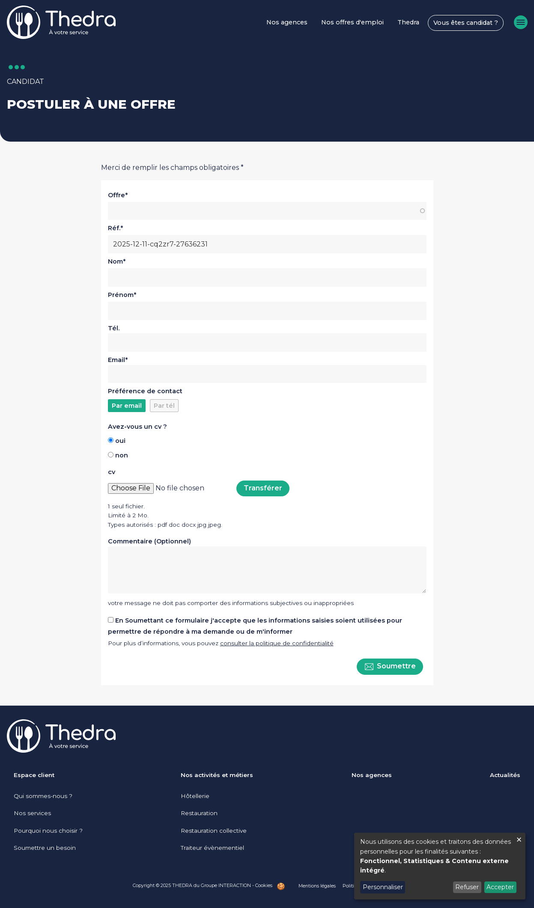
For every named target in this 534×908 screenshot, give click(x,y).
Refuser (467, 887)
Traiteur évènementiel (212, 847)
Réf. (114, 228)
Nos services (32, 813)
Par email (127, 405)
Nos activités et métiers (217, 775)
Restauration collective (214, 830)
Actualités (505, 775)
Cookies (263, 885)
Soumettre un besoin (45, 847)
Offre (116, 195)
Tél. (113, 328)
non (121, 455)
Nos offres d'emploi (352, 22)
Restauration (199, 813)
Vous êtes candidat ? (465, 23)
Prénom (121, 295)
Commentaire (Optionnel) (149, 541)
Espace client (34, 775)
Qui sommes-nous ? (43, 795)
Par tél (164, 405)
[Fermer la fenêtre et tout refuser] (519, 838)
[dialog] (439, 866)
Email (116, 360)
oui (120, 441)
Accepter (500, 887)
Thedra (408, 22)
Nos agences (286, 22)
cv (111, 472)
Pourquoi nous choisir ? (48, 830)
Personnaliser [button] (383, 887)
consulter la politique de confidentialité (277, 643)
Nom (115, 261)
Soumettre (390, 666)
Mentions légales (317, 886)
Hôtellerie (195, 795)
